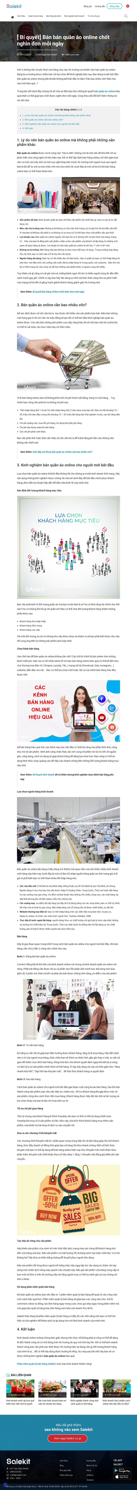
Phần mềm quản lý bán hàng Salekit (36, 1363)
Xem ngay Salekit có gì (67, 1438)
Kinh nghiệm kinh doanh (74, 16)
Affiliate (90, 1475)
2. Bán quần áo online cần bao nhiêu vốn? (42, 119)
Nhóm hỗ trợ (92, 1465)
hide (79, 109)
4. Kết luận (27, 128)
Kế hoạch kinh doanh (47, 54)
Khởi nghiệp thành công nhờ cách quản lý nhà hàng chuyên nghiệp (84, 1402)
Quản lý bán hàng (35, 16)
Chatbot (90, 1480)
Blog (61, 1465)
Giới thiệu (21, 16)
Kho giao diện (65, 1470)
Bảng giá (88, 6)
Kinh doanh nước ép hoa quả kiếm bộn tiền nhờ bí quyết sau (20, 1402)
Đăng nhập (114, 6)
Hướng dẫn (100, 6)
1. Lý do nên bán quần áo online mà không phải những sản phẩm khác (56, 115)
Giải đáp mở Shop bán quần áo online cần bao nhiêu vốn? (62, 451)
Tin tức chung (93, 16)
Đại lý (89, 1470)
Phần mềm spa (66, 1475)
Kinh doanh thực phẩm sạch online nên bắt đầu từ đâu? (116, 1402)
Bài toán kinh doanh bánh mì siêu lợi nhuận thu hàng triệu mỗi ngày (52, 1402)
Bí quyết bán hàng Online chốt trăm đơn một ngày (58, 291)
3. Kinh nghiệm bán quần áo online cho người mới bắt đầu (50, 123)
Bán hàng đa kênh (53, 16)
